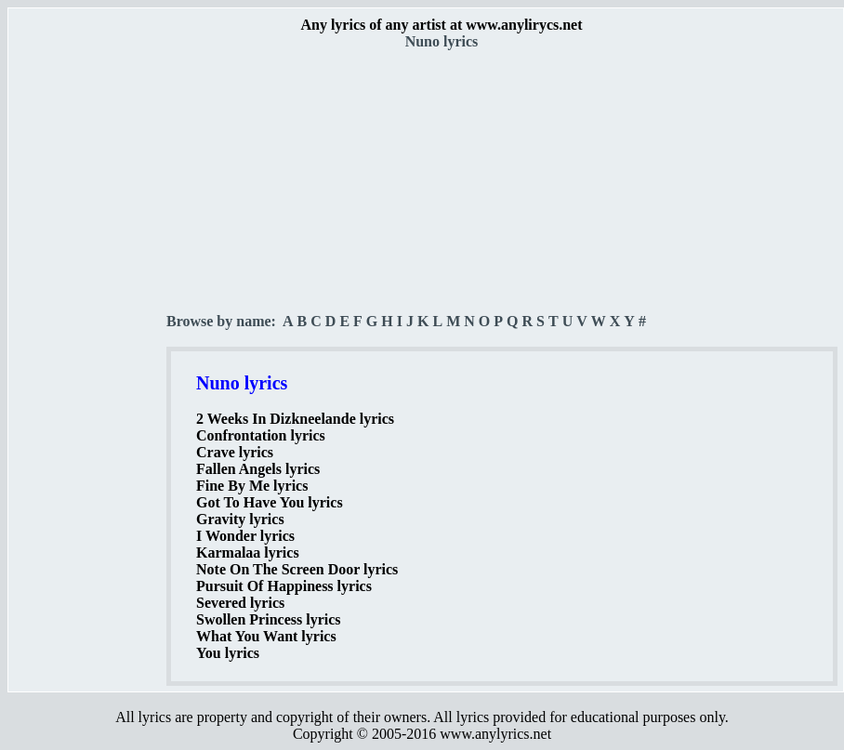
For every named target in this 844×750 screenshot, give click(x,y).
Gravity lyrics (240, 519)
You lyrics (227, 653)
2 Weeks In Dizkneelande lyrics (295, 419)
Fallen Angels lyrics (258, 469)
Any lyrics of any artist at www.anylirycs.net (441, 25)
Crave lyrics (234, 452)
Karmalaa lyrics (247, 552)
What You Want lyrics (266, 636)
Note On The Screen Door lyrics (297, 569)
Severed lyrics (240, 603)
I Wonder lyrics (245, 536)
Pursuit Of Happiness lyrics (284, 586)
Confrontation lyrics (260, 435)
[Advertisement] (88, 326)
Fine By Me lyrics (252, 485)
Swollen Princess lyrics (268, 619)
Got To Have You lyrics (269, 502)
